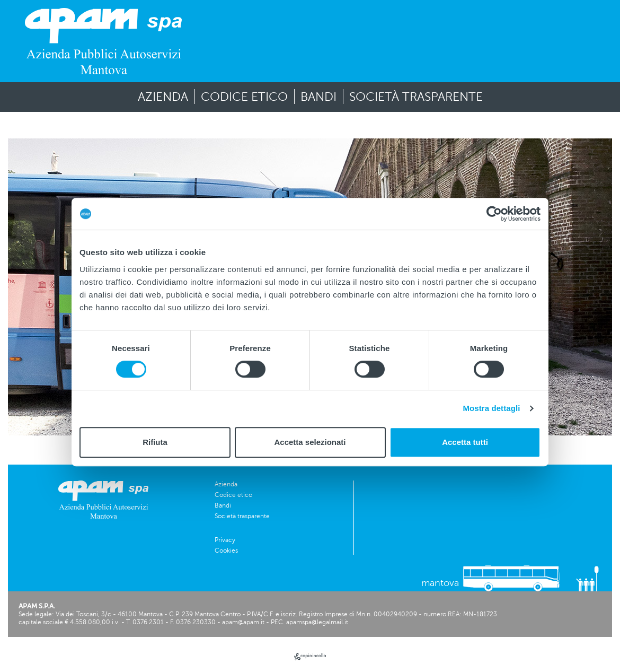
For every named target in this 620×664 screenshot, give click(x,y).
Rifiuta (155, 442)
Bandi (318, 96)
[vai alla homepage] (103, 41)
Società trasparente (416, 96)
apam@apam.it (243, 622)
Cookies (226, 550)
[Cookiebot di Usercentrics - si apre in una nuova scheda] (494, 214)
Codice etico (244, 96)
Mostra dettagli (491, 408)
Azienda (163, 96)
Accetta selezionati (310, 442)
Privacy (225, 540)
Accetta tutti (465, 442)
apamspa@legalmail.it (317, 622)
